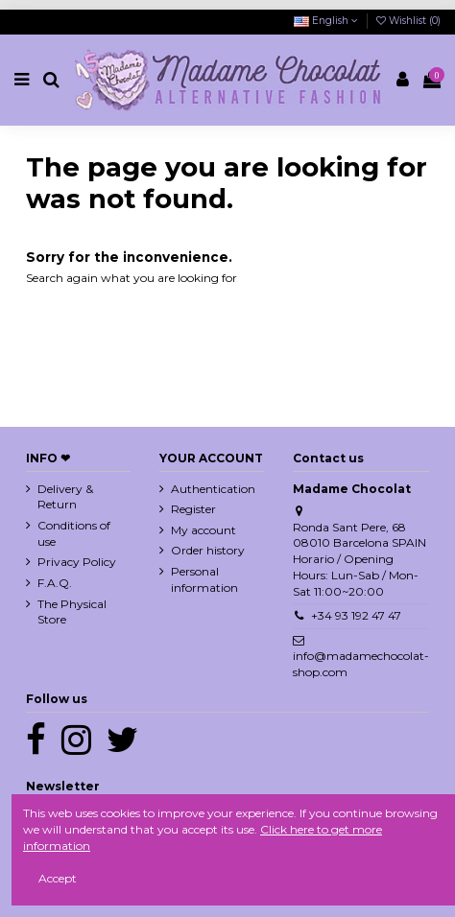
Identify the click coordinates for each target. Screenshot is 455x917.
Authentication (213, 489)
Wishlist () (408, 20)
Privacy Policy (76, 561)
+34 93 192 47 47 (356, 615)
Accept (57, 878)
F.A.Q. (54, 583)
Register (193, 509)
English (326, 20)
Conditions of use (73, 533)
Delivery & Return (65, 497)
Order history (208, 550)
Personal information (204, 579)
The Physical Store (72, 612)
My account (203, 530)
